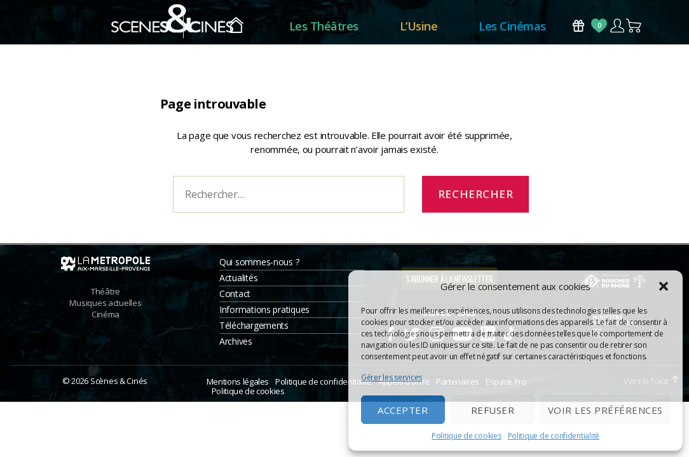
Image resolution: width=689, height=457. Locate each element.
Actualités (238, 283)
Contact (234, 299)
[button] (663, 286)
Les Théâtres (323, 28)
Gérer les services (391, 377)
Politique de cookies (466, 435)
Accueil (236, 29)
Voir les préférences (605, 410)
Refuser (493, 410)
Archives (235, 347)
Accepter (403, 410)
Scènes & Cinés (118, 386)
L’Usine (419, 28)
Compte (617, 28)
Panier (634, 28)
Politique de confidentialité (553, 435)
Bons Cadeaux (578, 28)
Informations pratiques (264, 315)
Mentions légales (238, 387)
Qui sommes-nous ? (259, 268)
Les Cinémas (512, 28)
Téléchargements (254, 331)
